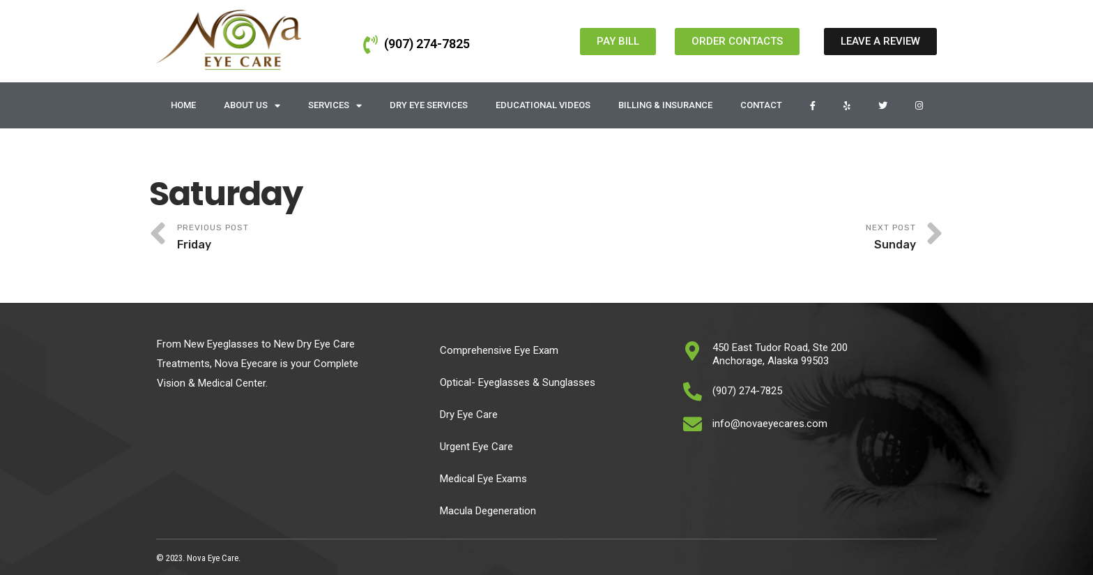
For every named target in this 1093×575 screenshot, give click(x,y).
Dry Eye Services (429, 105)
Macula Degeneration (488, 511)
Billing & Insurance (665, 105)
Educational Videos (543, 105)
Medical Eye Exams (483, 478)
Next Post (731, 238)
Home (183, 105)
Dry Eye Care (469, 414)
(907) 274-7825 (427, 43)
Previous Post (361, 238)
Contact (761, 105)
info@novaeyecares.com (769, 423)
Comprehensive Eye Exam (499, 350)
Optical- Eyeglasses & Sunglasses (517, 382)
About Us (252, 105)
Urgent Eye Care (476, 446)
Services (335, 105)
